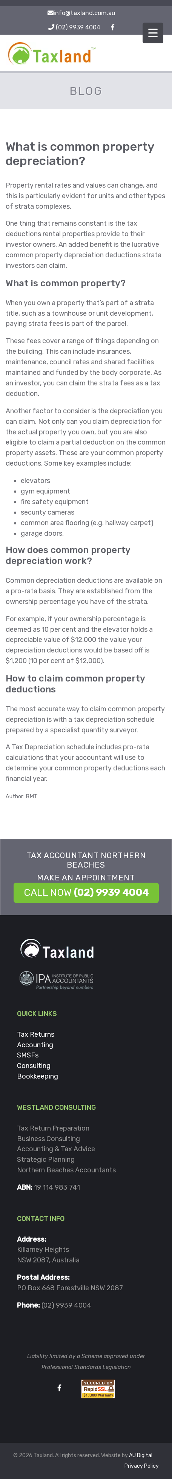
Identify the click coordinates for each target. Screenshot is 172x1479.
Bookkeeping (37, 1076)
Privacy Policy (141, 1466)
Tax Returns (35, 1034)
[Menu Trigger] (153, 33)
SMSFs (27, 1055)
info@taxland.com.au (84, 13)
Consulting (34, 1066)
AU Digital (140, 1455)
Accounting (35, 1045)
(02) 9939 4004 (78, 27)
